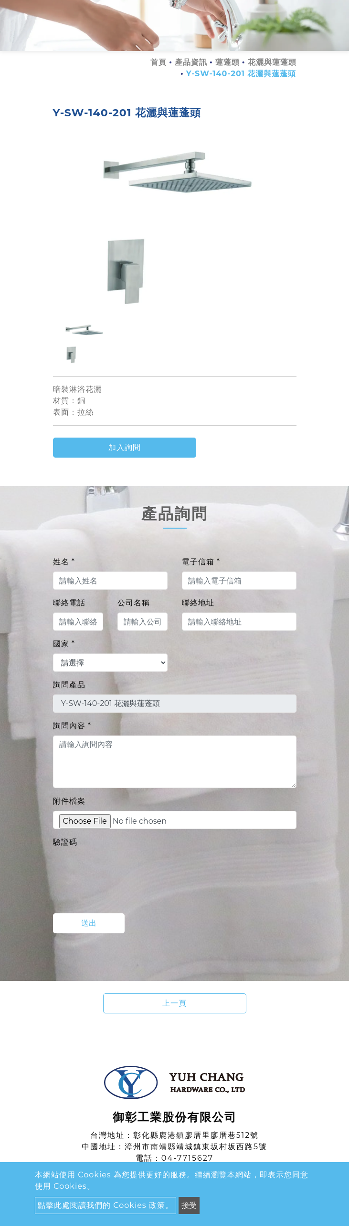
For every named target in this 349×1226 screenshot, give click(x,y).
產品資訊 (191, 62)
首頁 (158, 62)
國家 (64, 643)
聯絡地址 (198, 602)
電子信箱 (201, 561)
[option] (174, 227)
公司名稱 (133, 602)
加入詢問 (124, 447)
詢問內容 (72, 725)
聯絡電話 (69, 602)
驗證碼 (65, 842)
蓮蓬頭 (227, 62)
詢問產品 (69, 684)
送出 (88, 923)
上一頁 (174, 1003)
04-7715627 (187, 1158)
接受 (189, 1205)
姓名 (64, 561)
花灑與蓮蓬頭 (272, 62)
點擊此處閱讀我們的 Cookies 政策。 (105, 1205)
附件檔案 (69, 801)
